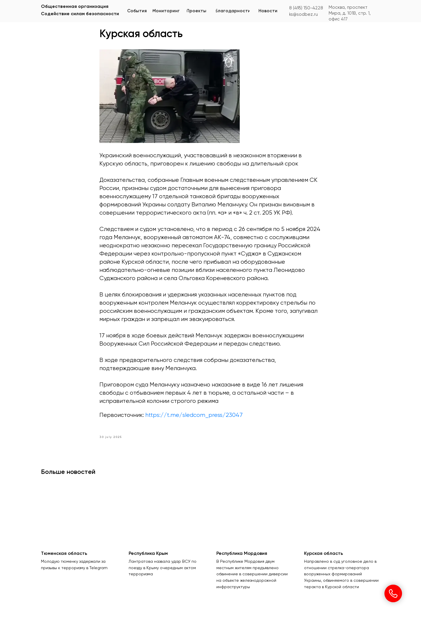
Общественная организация (74, 6)
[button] (166, 11)
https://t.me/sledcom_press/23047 (194, 415)
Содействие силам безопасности (80, 14)
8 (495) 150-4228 (306, 8)
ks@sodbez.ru (303, 14)
